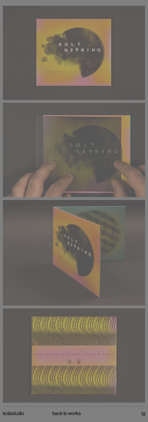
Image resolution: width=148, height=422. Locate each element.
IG (143, 413)
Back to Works (66, 413)
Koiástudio (13, 413)
